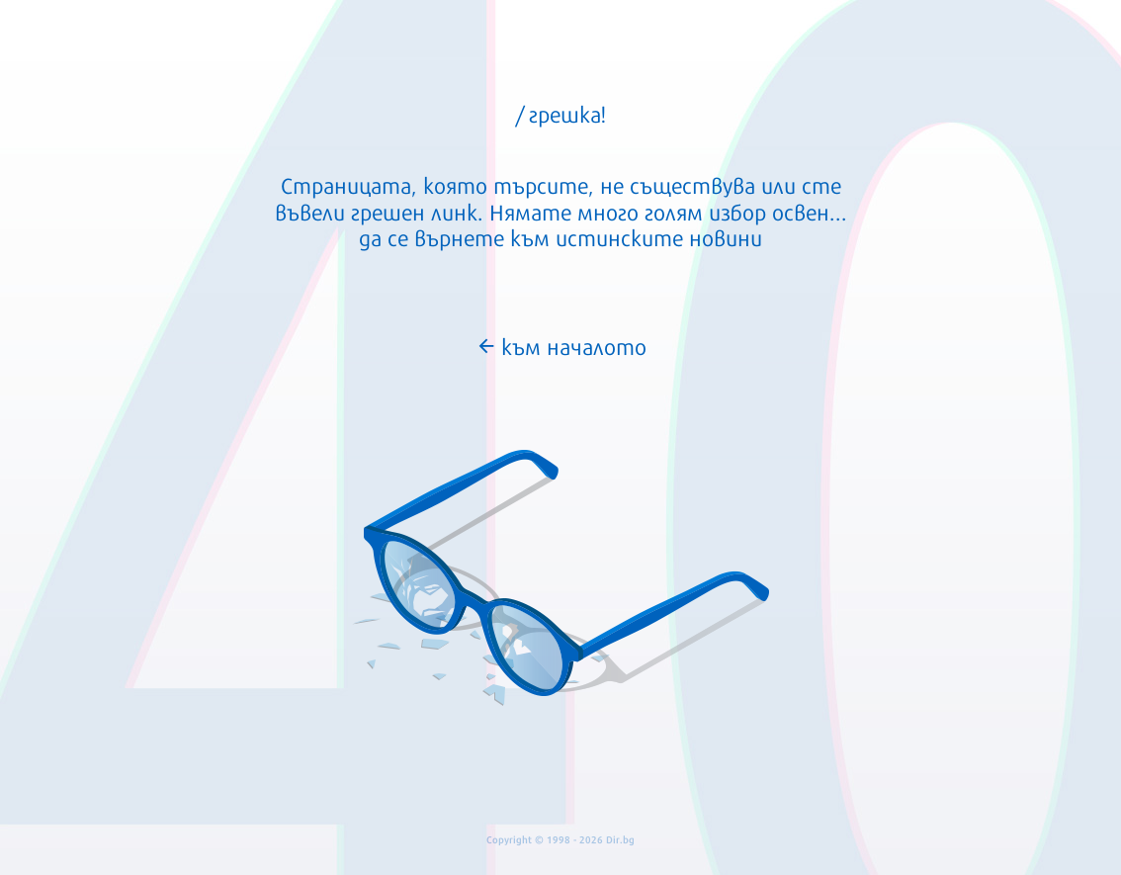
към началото (561, 345)
